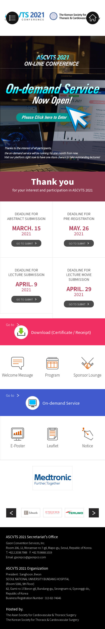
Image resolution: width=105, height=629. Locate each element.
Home (92, 18)
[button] (94, 513)
